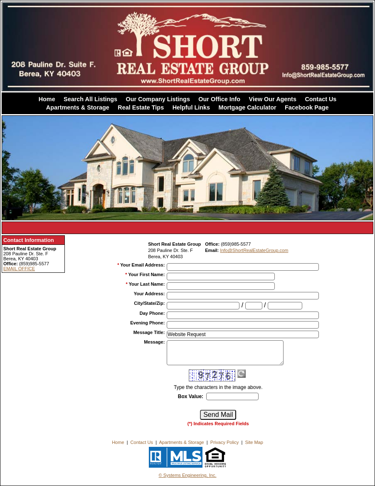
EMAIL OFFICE (19, 268)
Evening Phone (147, 322)
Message (154, 341)
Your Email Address (142, 264)
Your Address (149, 293)
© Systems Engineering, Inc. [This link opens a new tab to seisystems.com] (188, 475)
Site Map (254, 442)
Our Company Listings (158, 99)
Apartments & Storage (77, 107)
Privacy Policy (224, 442)
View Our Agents (272, 99)
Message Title (149, 332)
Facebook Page (307, 107)
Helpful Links (191, 107)
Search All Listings (90, 99)
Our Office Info (219, 99)
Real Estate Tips (141, 107)
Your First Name (146, 274)
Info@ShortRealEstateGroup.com (254, 250)
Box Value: (190, 396)
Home (47, 99)
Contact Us (320, 99)
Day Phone (152, 313)
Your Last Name (147, 284)
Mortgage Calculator (247, 107)
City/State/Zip (149, 303)
